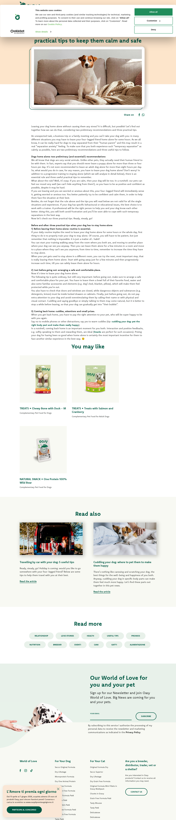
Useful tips (113, 565)
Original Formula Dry (99, 696)
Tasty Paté (59, 748)
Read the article (28, 510)
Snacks (97, 331)
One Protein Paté (62, 734)
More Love (95, 765)
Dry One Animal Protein (65, 710)
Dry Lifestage (60, 701)
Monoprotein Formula (64, 706)
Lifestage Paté (61, 729)
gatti (114, 573)
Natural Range (61, 762)
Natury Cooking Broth (99, 756)
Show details (41, 27)
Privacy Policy (133, 661)
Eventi (77, 573)
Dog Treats (59, 767)
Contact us (136, 721)
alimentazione (138, 573)
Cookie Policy (55, 19)
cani (96, 573)
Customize (153, 16)
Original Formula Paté (64, 725)
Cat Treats (94, 770)
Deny (153, 25)
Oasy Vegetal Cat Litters (100, 779)
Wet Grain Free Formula (65, 743)
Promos (136, 565)
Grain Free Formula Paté (65, 739)
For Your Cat (97, 690)
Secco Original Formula (65, 696)
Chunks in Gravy (97, 723)
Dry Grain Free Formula (65, 720)
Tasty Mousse (96, 732)
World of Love (28, 690)
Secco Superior (96, 701)
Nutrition (34, 573)
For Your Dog (63, 690)
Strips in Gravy (61, 753)
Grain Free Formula (63, 715)
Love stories (67, 565)
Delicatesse (95, 742)
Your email (95, 643)
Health (90, 565)
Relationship (41, 565)
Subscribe (146, 645)
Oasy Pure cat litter (98, 775)
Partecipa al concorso (24, 809)
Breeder (57, 573)
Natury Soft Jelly (62, 758)
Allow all (153, 7)
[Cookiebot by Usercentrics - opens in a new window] (17, 27)
